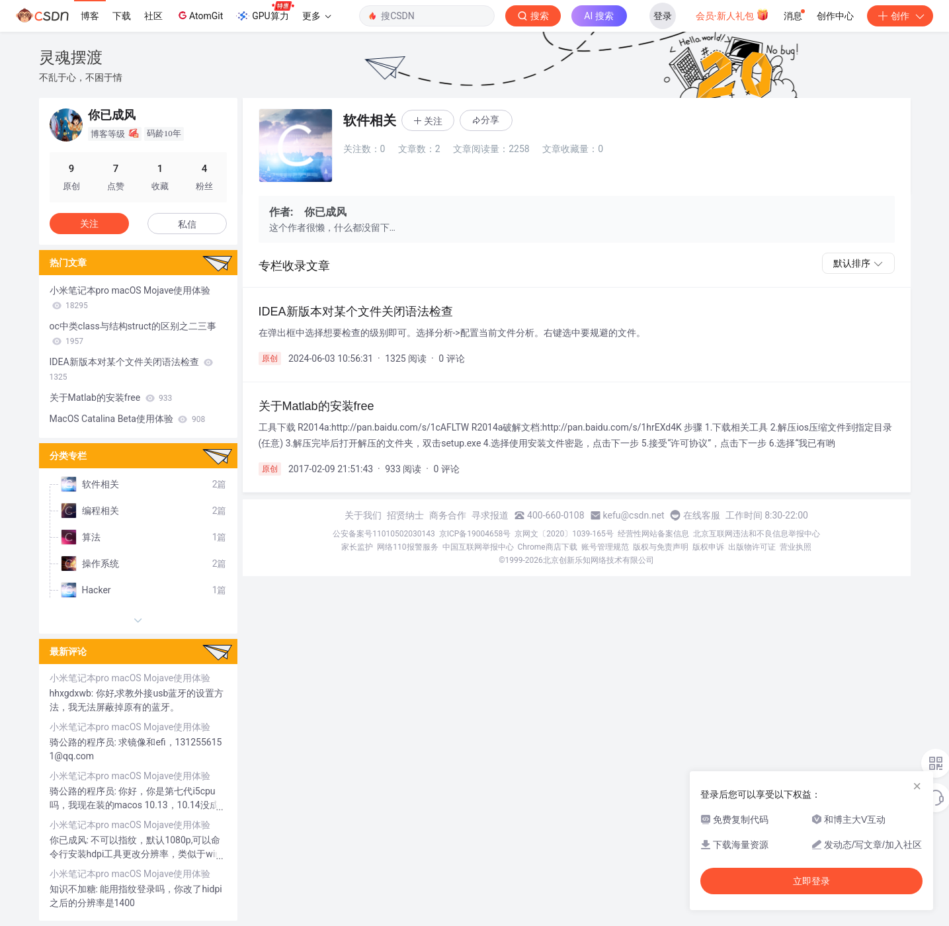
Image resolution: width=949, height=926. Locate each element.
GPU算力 (265, 11)
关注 (89, 223)
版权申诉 (708, 547)
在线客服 (701, 515)
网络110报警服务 (407, 547)
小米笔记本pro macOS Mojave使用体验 (130, 297)
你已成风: (70, 840)
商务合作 (447, 515)
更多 (316, 16)
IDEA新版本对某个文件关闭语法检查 (132, 369)
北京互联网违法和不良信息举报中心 (756, 533)
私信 (187, 224)
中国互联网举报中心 (478, 547)
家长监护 (357, 547)
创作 (900, 16)
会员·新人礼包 (732, 14)
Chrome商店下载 (547, 547)
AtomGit (199, 15)
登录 (662, 16)
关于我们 (363, 515)
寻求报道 (490, 515)
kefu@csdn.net (634, 515)
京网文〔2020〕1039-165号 (564, 533)
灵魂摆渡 (71, 57)
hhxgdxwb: (73, 693)
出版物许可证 (752, 547)
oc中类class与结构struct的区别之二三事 (133, 333)
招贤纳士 (405, 515)
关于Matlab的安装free (111, 397)
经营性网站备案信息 (653, 533)
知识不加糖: (75, 889)
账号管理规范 (605, 547)
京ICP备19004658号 (475, 533)
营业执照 (795, 547)
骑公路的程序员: (84, 742)
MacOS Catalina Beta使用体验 (128, 418)
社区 (153, 16)
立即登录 (811, 881)
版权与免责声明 (660, 547)
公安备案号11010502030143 (383, 533)
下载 (121, 16)
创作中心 (835, 16)
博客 (90, 16)
